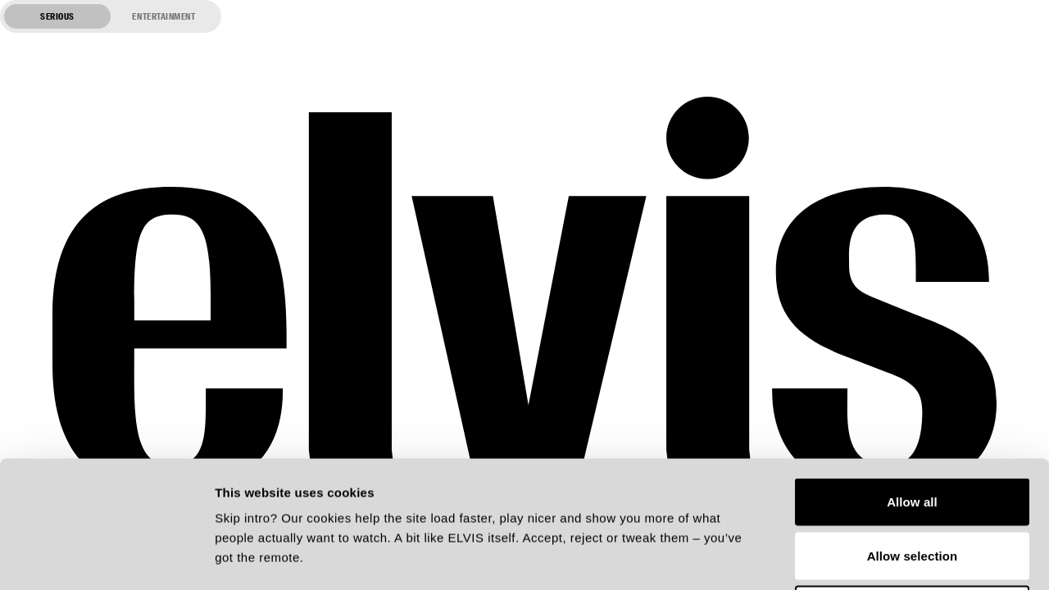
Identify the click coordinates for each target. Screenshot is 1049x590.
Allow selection (912, 429)
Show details (860, 558)
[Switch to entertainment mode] (110, 16)
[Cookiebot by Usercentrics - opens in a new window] (106, 558)
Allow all (912, 375)
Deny (912, 482)
